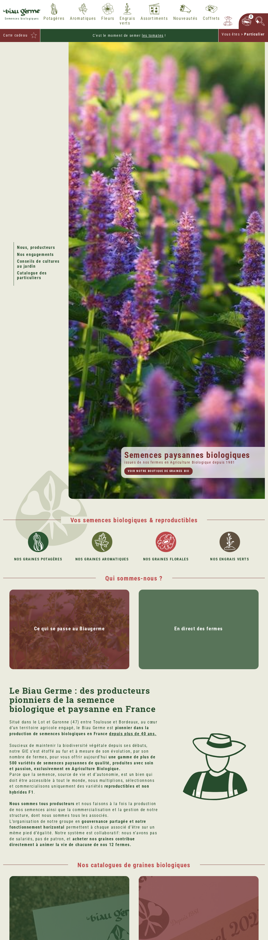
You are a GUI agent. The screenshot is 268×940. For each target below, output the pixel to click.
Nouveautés (185, 18)
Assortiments (154, 18)
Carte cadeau (15, 35)
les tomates (153, 35)
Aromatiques (83, 18)
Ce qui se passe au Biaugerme (69, 629)
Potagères (53, 18)
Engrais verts (127, 21)
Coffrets (211, 18)
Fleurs (107, 18)
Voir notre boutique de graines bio (158, 471)
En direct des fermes (198, 629)
